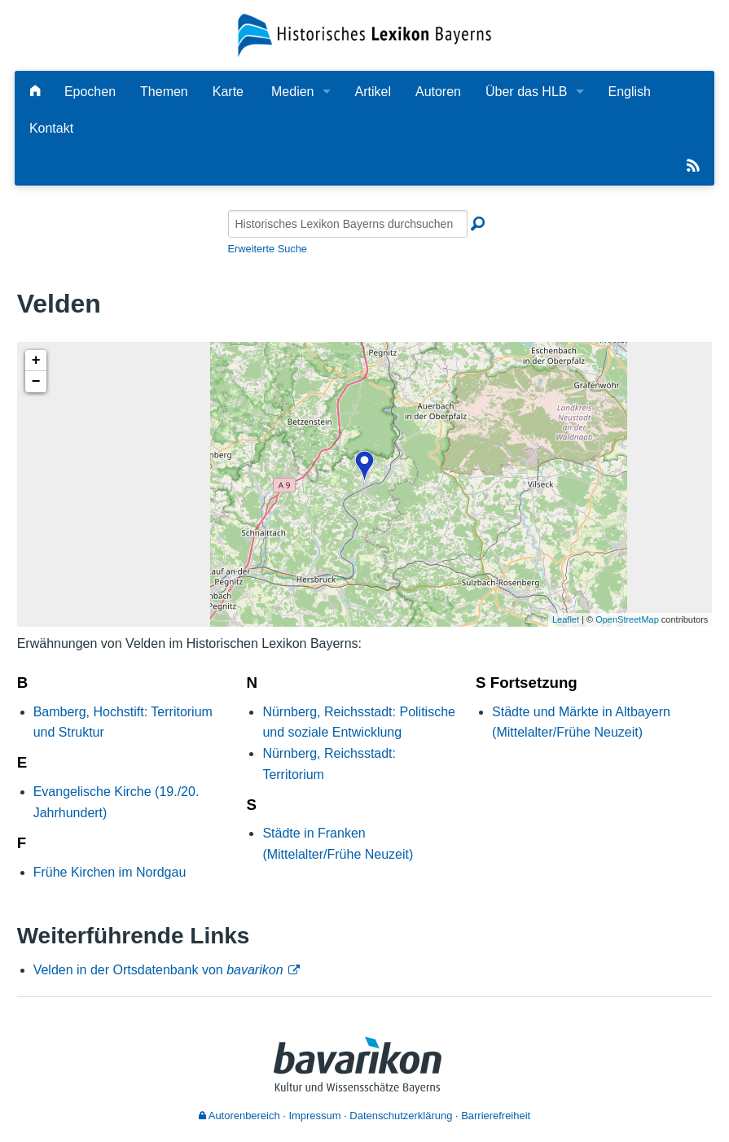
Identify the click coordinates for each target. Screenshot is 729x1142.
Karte (228, 91)
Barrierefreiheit (495, 1115)
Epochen (90, 91)
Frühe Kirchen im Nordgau (110, 872)
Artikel (373, 91)
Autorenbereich (239, 1115)
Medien (292, 91)
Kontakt (51, 128)
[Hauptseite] (35, 91)
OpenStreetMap (627, 619)
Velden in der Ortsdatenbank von (158, 970)
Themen (164, 91)
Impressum (314, 1115)
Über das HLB (526, 91)
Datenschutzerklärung (400, 1115)
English (629, 91)
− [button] (36, 382)
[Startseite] (365, 35)
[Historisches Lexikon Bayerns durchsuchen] (348, 224)
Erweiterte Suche (267, 249)
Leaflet (565, 619)
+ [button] (36, 360)
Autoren (438, 91)
